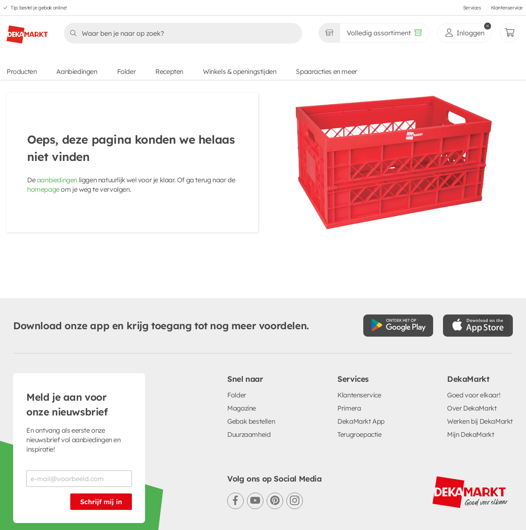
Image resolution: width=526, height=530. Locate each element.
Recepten (169, 71)
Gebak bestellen (251, 421)
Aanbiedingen (76, 71)
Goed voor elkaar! (473, 395)
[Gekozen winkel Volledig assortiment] (329, 33)
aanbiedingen (57, 180)
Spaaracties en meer (326, 71)
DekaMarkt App (361, 421)
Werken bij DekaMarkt (480, 421)
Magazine (241, 408)
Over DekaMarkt (471, 408)
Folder (126, 71)
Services (472, 8)
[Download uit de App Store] (478, 325)
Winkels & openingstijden (239, 71)
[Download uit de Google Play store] (398, 325)
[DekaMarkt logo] (27, 31)
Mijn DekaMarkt (470, 434)
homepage (43, 189)
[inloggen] (464, 33)
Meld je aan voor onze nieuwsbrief (67, 404)
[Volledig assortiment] (384, 33)
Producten (22, 71)
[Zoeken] (180, 33)
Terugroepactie (359, 434)
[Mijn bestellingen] (509, 33)
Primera (349, 408)
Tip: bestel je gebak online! (39, 8)
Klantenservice (507, 8)
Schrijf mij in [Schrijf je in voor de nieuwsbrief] (101, 502)
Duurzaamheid (248, 434)
